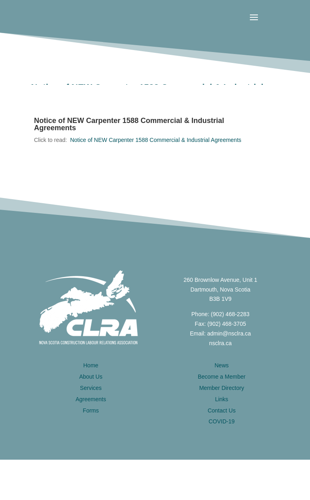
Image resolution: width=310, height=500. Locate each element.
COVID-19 (222, 421)
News (222, 365)
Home (90, 365)
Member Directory (221, 388)
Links (221, 399)
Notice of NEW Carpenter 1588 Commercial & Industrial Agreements (155, 140)
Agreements (90, 399)
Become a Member (221, 376)
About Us (91, 376)
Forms (91, 410)
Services (91, 388)
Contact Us (221, 410)
